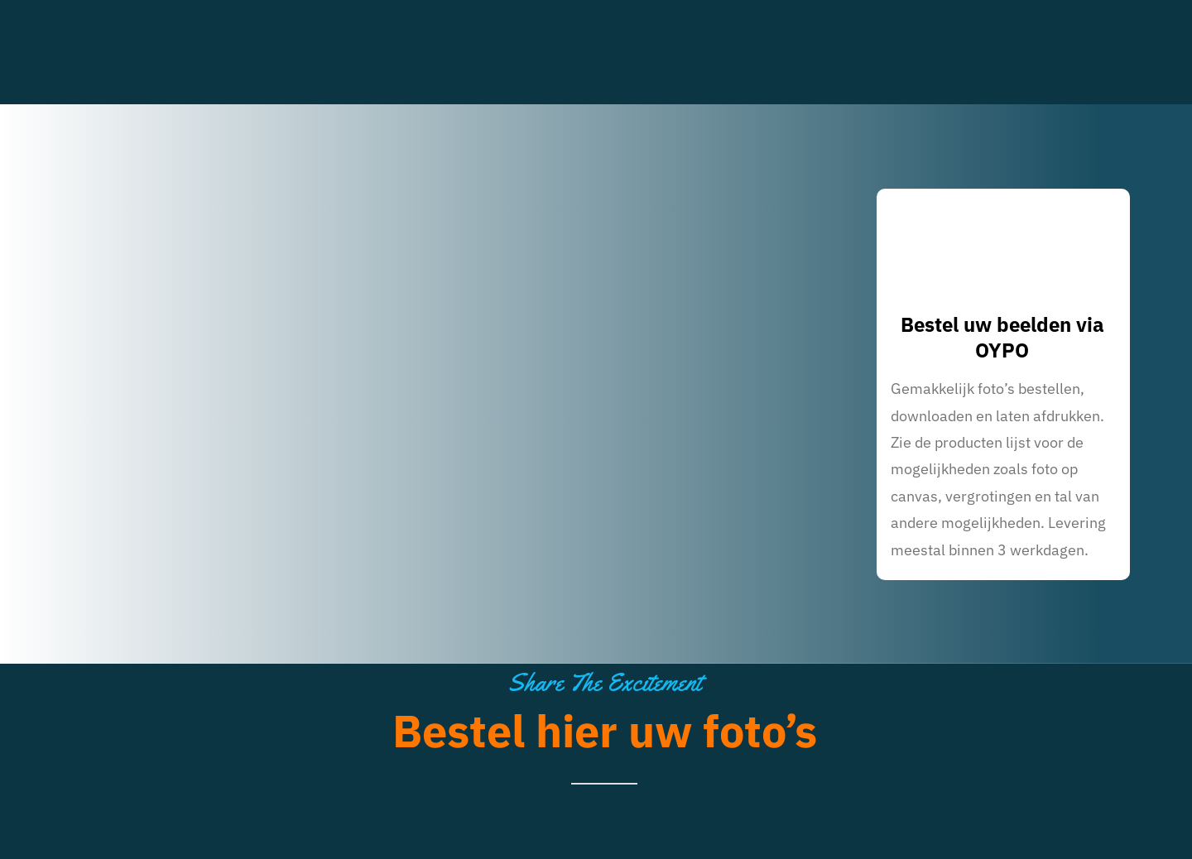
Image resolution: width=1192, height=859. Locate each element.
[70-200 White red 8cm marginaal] (182, 19)
